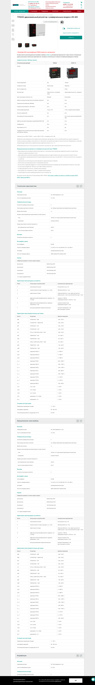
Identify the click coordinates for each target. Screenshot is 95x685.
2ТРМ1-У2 (71, 37)
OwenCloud (55, 11)
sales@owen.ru (34, 5)
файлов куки (58, 681)
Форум (79, 11)
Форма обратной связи (68, 7)
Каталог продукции (19, 11)
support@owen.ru (69, 5)
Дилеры (47, 4)
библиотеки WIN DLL (25, 177)
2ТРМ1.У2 (48, 54)
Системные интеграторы (50, 6)
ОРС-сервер (51, 175)
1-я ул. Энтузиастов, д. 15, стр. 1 (34, 8)
